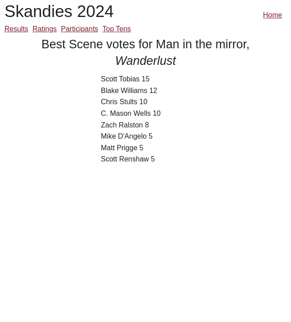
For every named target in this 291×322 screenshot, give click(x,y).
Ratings (45, 29)
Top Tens (117, 29)
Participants (80, 29)
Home (272, 15)
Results (16, 29)
